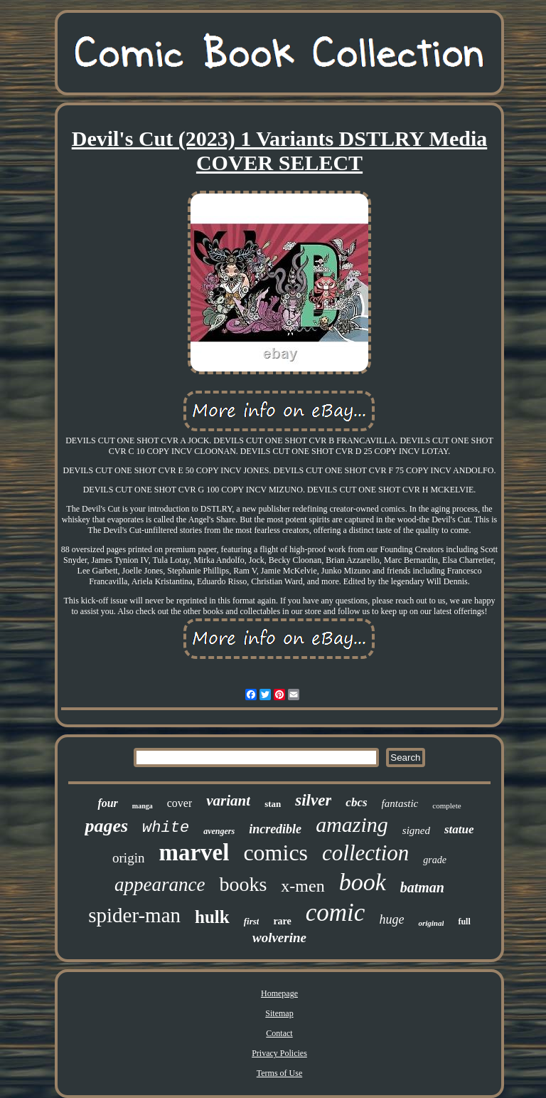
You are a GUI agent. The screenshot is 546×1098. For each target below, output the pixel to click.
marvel (194, 852)
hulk (212, 917)
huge (391, 919)
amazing (352, 824)
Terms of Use (279, 1073)
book (362, 882)
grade (434, 860)
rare (282, 921)
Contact (279, 1033)
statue (459, 829)
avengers (219, 831)
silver (313, 800)
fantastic (400, 803)
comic (335, 913)
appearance (159, 884)
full (464, 922)
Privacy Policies (279, 1053)
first (251, 921)
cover (180, 803)
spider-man (134, 915)
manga (142, 806)
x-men (302, 886)
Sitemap (279, 1013)
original (431, 923)
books (243, 884)
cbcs (356, 802)
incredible (275, 829)
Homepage (279, 993)
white (165, 828)
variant (228, 800)
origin (128, 857)
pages (106, 825)
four (107, 803)
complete (446, 805)
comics (275, 852)
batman (422, 887)
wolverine (279, 937)
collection (365, 852)
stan (272, 803)
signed (416, 830)
